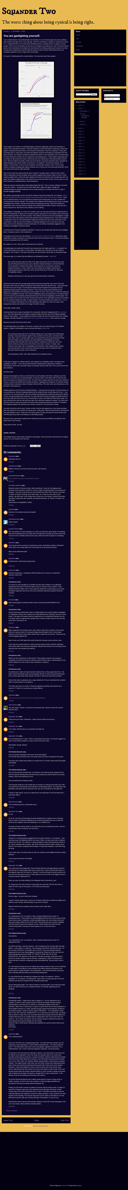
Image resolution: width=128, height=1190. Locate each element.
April (82, 121)
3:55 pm (11, 595)
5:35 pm (11, 471)
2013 (80, 146)
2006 (80, 168)
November (84, 111)
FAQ (77, 39)
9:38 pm (11, 732)
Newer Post (8, 1120)
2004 (80, 174)
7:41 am (11, 538)
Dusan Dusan (13, 802)
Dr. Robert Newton (15, 485)
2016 (80, 137)
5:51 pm (11, 481)
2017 (80, 134)
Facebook (79, 46)
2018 (80, 131)
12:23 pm (12, 909)
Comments (109, 99)
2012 (80, 150)
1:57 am (11, 831)
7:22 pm (11, 700)
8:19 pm (11, 712)
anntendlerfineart (14, 476)
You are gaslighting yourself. (84, 115)
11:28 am (12, 889)
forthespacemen (14, 519)
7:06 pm (11, 505)
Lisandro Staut (14, 529)
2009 (80, 159)
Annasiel (12, 600)
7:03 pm (11, 691)
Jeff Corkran (13, 705)
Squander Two (29, 11)
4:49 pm (11, 605)
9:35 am (11, 993)
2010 (80, 156)
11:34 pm (12, 797)
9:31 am (11, 861)
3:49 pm (11, 578)
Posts (107, 95)
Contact (78, 42)
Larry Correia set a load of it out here (43, 236)
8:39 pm (11, 515)
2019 (80, 128)
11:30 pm (12, 765)
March (82, 124)
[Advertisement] (21, 1156)
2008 (80, 162)
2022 (80, 105)
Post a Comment (11, 1110)
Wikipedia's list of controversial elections (37, 318)
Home (36, 1120)
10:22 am (12, 566)
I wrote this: (52, 256)
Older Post (65, 1120)
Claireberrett (13, 466)
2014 (80, 143)
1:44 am (11, 807)
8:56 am (11, 554)
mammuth (64, 1185)
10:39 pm (12, 524)
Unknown (12, 456)
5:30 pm (11, 623)
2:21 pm (11, 1030)
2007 (80, 165)
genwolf (11, 509)
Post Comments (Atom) (40, 1126)
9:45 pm (11, 747)
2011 (80, 153)
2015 (80, 140)
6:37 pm (11, 651)
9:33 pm (11, 722)
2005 (80, 171)
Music (78, 50)
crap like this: (45, 328)
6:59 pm (11, 665)
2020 (80, 108)
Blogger (79, 1185)
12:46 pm (12, 1106)
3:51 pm (11, 929)
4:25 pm (11, 462)
